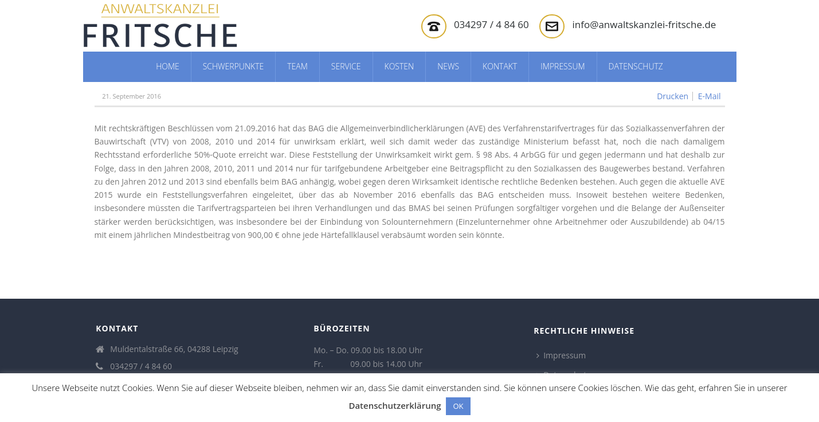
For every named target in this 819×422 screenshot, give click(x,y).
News (448, 66)
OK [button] (458, 406)
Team (297, 66)
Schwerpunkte (233, 66)
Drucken (672, 96)
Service (346, 66)
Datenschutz (636, 66)
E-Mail (709, 96)
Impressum (562, 66)
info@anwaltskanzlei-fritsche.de (644, 24)
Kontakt (500, 66)
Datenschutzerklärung (394, 405)
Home (167, 66)
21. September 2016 (131, 96)
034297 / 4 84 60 (491, 24)
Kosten (399, 66)
